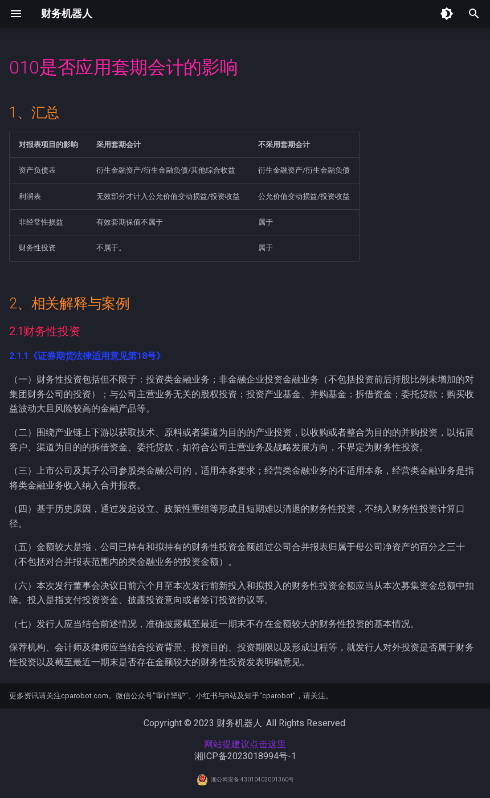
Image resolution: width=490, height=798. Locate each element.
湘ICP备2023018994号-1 (245, 756)
